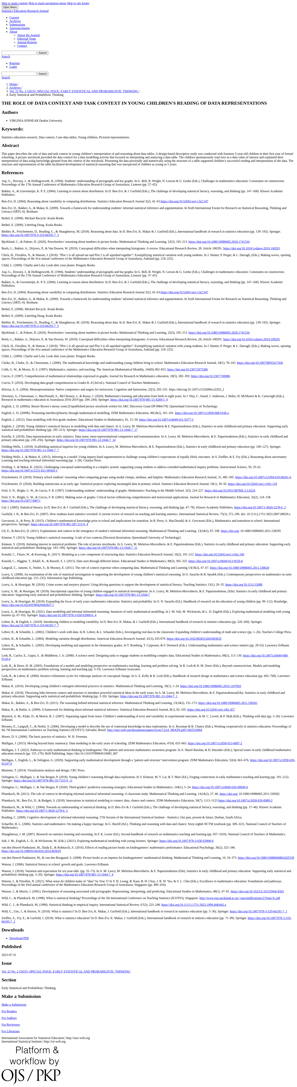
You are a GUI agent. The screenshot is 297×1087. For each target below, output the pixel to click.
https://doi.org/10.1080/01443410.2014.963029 (31, 851)
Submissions (17, 24)
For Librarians (11, 1031)
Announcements (19, 28)
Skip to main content (15, 3)
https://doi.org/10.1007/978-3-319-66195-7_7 (30, 625)
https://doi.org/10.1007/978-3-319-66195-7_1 (258, 911)
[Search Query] (19, 53)
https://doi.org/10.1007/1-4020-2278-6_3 (260, 507)
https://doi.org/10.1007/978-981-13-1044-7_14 (86, 440)
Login (13, 66)
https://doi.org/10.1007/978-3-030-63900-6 (186, 840)
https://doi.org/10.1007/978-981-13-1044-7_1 (148, 696)
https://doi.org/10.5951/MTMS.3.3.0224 (230, 490)
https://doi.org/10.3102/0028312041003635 (194, 638)
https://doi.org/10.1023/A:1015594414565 (257, 891)
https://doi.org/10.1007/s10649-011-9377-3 (166, 419)
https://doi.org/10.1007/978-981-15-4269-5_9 (139, 399)
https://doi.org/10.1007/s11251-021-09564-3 (29, 470)
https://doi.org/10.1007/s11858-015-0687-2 (215, 743)
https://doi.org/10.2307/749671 (21, 500)
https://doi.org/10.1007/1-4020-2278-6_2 (42, 810)
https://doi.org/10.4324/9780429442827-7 (28, 605)
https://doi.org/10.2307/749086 (210, 376)
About (13, 31)
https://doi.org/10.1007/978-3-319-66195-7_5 (30, 235)
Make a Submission (14, 1004)
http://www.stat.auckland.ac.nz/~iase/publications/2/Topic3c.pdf (239, 898)
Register (14, 63)
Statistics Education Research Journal (25, 11)
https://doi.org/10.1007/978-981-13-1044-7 (123, 594)
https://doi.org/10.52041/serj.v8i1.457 (211, 709)
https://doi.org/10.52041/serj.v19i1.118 (252, 484)
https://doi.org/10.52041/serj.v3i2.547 (184, 201)
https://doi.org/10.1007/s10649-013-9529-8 (215, 561)
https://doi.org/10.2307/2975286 (187, 369)
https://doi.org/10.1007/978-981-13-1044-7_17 (108, 429)
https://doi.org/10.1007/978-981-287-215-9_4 (59, 524)
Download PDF (19, 938)
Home (13, 84)
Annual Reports (27, 42)
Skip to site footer (78, 3)
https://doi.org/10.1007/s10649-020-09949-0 (220, 787)
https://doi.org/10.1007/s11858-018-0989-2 (245, 800)
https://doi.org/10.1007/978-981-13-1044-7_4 (84, 874)
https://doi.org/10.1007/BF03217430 (260, 362)
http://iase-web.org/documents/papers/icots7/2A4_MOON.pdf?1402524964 (154, 730)
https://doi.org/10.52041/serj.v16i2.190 (219, 554)
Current (14, 17)
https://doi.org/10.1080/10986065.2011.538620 (239, 567)
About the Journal (28, 35)
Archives (15, 21)
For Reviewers (11, 1024)
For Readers (9, 1011)
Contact (22, 45)
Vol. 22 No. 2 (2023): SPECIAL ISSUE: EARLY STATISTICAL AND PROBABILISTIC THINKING (74, 91)
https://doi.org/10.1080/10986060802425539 (266, 857)
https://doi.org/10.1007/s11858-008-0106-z (202, 413)
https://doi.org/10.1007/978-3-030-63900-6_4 (67, 615)
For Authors (9, 1018)
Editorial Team (26, 38)
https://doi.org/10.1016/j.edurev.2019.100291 (251, 248)
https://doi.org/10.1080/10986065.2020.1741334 (219, 241)
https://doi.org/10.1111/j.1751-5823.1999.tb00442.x (193, 904)
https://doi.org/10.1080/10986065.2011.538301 (227, 703)
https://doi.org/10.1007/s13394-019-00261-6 (263, 477)
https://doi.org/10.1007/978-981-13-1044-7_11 (108, 547)
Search (43, 52)
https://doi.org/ (230, 531)
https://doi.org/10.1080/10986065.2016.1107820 (210, 686)
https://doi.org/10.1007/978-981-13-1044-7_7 (30, 450)
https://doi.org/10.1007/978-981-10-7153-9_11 (43, 780)
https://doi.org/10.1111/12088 (243, 584)
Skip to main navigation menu (47, 3)
